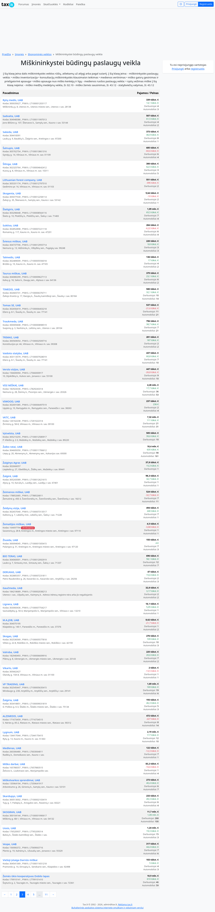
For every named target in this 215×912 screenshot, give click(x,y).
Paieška (80, 4)
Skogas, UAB (10, 636)
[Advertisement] (188, 124)
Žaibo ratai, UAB (12, 446)
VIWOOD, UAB (11, 401)
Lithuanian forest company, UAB (22, 180)
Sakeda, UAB (10, 132)
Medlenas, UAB (12, 748)
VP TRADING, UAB (13, 684)
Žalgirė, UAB (10, 476)
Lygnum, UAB (11, 732)
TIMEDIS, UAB (11, 289)
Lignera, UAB (10, 604)
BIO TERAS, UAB (12, 556)
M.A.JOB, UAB (11, 620)
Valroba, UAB (10, 652)
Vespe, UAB (9, 844)
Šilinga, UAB (10, 164)
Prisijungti (191, 4)
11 (46, 894)
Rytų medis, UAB (13, 100)
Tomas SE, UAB (12, 305)
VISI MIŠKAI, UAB (13, 385)
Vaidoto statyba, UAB (15, 353)
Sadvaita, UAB (11, 116)
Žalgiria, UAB (10, 700)
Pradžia (6, 54)
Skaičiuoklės (51, 4)
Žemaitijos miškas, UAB (17, 524)
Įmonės (36, 4)
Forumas (23, 4)
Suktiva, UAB (10, 225)
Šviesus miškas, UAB (15, 241)
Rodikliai (68, 4)
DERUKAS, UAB (12, 572)
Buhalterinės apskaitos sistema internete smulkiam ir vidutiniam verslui (107, 907)
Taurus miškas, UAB (15, 273)
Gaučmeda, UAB (12, 588)
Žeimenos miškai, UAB (16, 492)
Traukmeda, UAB (13, 321)
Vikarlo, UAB (10, 668)
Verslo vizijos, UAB (14, 369)
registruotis (197, 68)
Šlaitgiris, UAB (11, 209)
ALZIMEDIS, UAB (13, 716)
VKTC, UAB (9, 417)
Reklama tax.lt (125, 904)
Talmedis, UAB (11, 257)
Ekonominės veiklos (39, 54)
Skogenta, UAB (12, 193)
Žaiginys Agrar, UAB (14, 462)
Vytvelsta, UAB (11, 433)
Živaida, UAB (10, 540)
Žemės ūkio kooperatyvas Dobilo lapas (26, 876)
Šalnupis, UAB (11, 148)
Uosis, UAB (9, 828)
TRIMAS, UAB (11, 337)
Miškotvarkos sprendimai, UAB (21, 780)
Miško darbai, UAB (14, 764)
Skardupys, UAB (12, 796)
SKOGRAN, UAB (12, 812)
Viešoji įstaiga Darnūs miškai (20, 860)
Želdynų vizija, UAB (14, 508)
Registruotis (206, 4)
